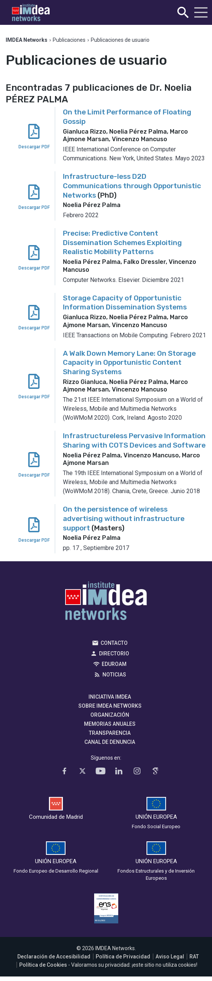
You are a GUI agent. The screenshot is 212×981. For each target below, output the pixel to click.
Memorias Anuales (110, 724)
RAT (194, 957)
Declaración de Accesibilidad (53, 957)
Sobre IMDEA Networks (110, 706)
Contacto (114, 643)
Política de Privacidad (123, 957)
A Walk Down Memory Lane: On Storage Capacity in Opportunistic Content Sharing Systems (129, 362)
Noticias (114, 675)
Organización (109, 715)
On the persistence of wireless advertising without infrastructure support (124, 518)
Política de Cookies (43, 965)
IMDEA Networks (106, 603)
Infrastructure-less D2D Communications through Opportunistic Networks (132, 185)
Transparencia (110, 733)
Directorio (114, 653)
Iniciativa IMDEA (109, 697)
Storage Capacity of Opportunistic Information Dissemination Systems (125, 303)
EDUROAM (114, 664)
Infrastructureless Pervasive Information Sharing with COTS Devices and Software (134, 440)
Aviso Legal (170, 957)
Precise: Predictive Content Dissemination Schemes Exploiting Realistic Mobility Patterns (122, 242)
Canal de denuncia (109, 742)
